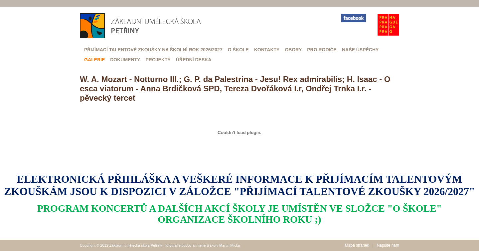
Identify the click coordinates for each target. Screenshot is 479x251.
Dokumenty (125, 59)
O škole (238, 49)
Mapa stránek (357, 245)
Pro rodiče (322, 49)
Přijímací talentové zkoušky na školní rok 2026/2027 (153, 49)
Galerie (94, 59)
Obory (293, 49)
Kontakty (267, 49)
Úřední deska (194, 59)
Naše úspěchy (360, 49)
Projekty (157, 59)
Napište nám (388, 245)
